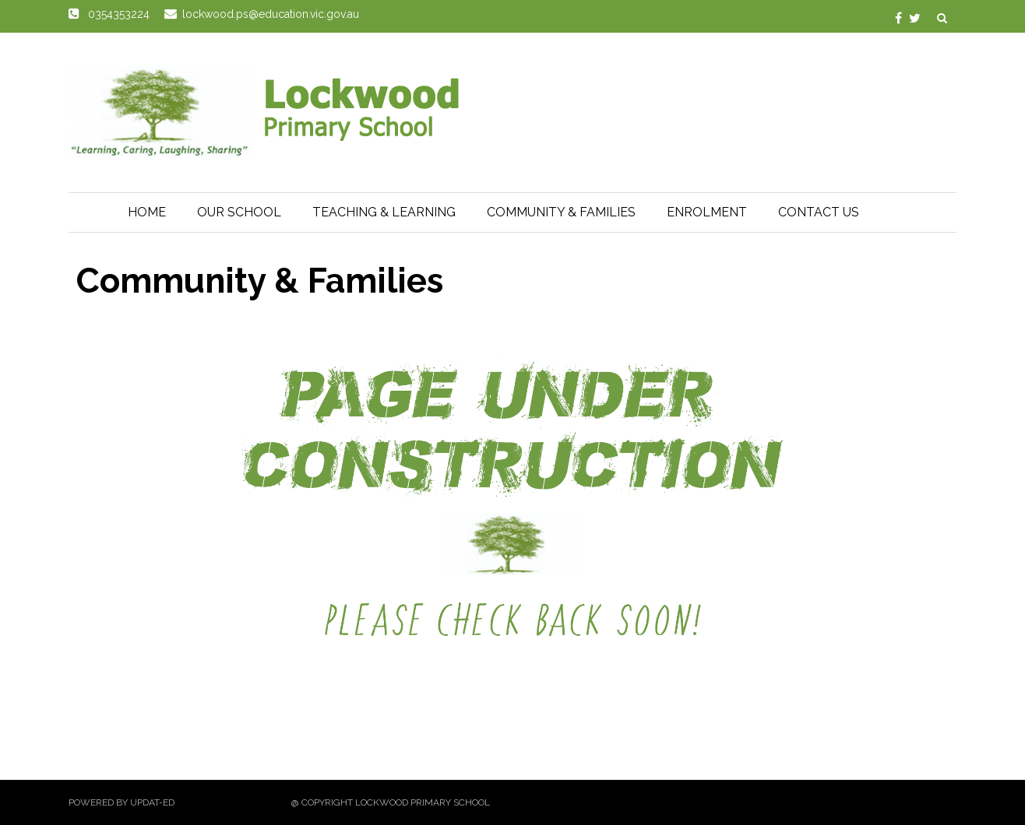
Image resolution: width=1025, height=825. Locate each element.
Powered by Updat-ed (121, 802)
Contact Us (818, 212)
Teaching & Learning (384, 212)
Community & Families (561, 212)
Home (147, 212)
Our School (239, 212)
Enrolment (707, 212)
